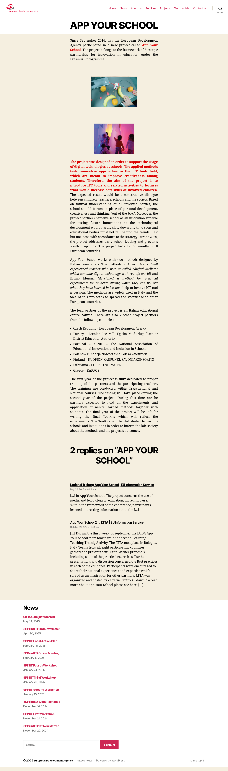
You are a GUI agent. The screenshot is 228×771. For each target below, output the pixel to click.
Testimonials (181, 8)
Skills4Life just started (40, 621)
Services (151, 8)
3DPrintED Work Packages (43, 706)
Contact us (199, 8)
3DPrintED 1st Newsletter (42, 730)
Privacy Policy (87, 764)
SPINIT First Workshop (40, 718)
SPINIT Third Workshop (41, 681)
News (123, 8)
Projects (165, 8)
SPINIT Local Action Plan (41, 645)
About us (136, 8)
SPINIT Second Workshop (42, 694)
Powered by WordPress (114, 764)
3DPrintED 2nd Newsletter (43, 633)
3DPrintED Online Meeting (42, 657)
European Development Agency (54, 764)
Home (112, 8)
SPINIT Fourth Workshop (42, 669)
